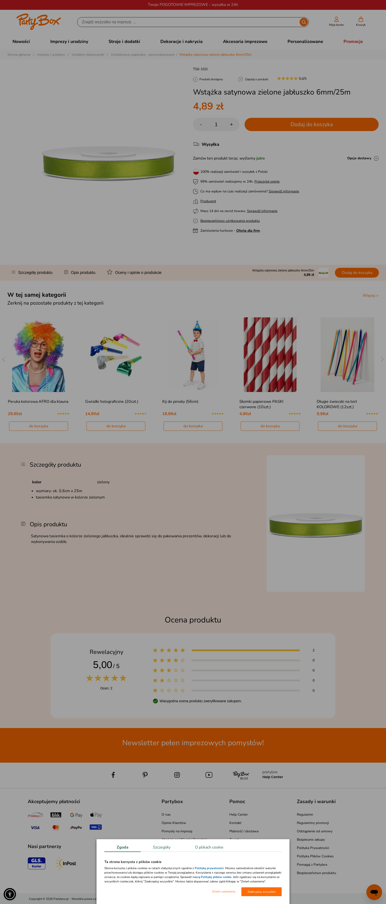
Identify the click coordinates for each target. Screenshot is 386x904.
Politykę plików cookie (216, 877)
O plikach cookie (209, 847)
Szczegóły (161, 847)
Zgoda (122, 847)
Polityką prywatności (209, 868)
